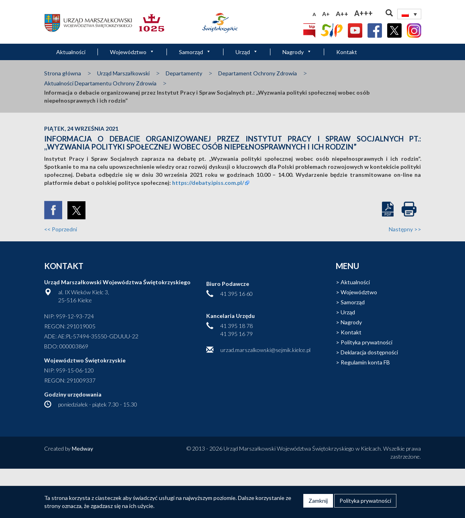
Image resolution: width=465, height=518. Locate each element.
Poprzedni (60, 229)
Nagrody (297, 52)
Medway (82, 448)
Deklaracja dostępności (369, 352)
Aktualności (70, 52)
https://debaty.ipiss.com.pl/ (208, 182)
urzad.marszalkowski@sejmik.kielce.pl (265, 349)
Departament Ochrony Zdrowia (257, 73)
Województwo (132, 52)
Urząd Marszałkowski (123, 73)
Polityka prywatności (366, 342)
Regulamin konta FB (365, 362)
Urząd (247, 52)
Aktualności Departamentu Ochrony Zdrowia (100, 83)
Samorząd (195, 52)
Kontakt (346, 52)
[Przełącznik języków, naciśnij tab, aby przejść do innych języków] (409, 14)
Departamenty (184, 73)
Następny (405, 229)
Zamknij (318, 500)
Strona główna (62, 73)
